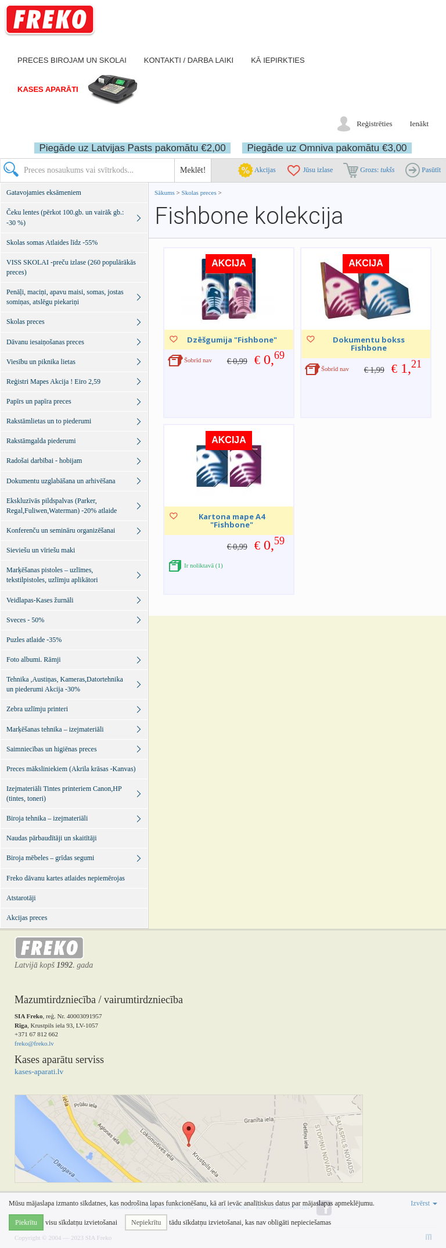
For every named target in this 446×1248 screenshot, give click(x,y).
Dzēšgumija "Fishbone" (232, 339)
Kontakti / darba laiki (188, 60)
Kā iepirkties (277, 60)
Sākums (164, 192)
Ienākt (419, 123)
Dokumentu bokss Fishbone (369, 343)
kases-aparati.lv (39, 1071)
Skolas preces (200, 192)
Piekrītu (26, 1222)
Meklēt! (193, 170)
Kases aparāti (47, 89)
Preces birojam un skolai (72, 60)
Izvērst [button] (424, 1203)
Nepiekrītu (146, 1222)
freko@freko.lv (34, 1043)
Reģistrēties (374, 123)
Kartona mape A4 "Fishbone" (232, 520)
